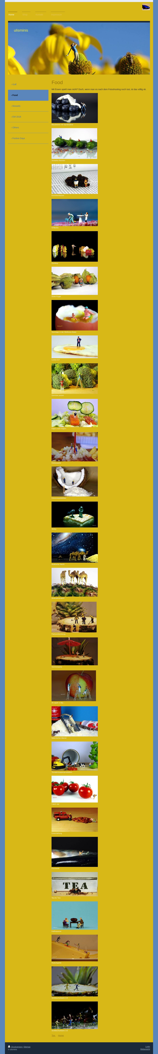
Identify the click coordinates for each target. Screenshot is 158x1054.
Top (54, 1035)
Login (148, 1047)
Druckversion (15, 1047)
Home (61, 1035)
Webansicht (145, 1049)
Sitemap (27, 1047)
